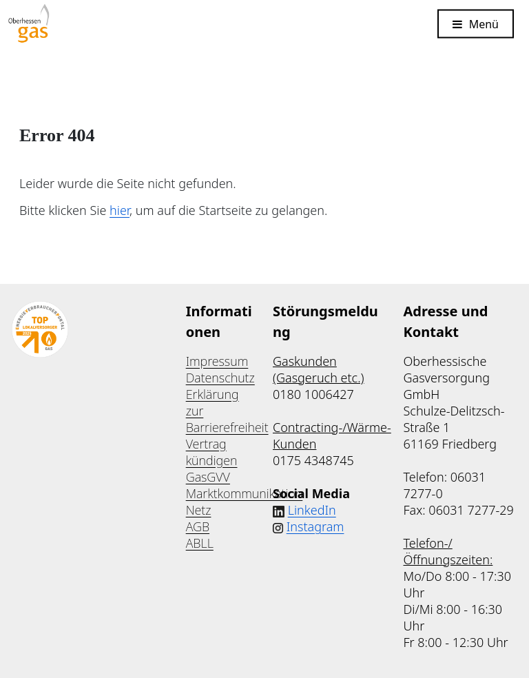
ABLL (200, 543)
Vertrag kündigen (212, 452)
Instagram (315, 526)
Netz (198, 510)
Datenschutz (220, 377)
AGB (197, 526)
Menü (484, 23)
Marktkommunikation (244, 493)
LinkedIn (312, 510)
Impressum (217, 361)
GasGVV (208, 477)
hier (119, 210)
